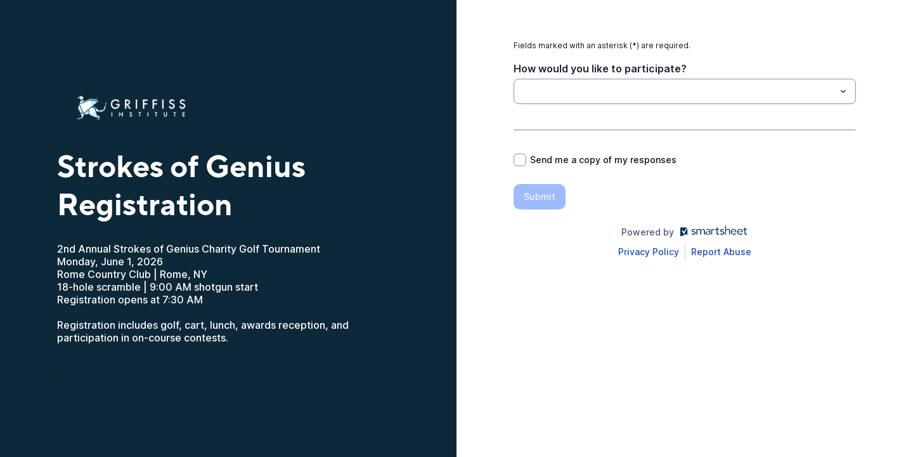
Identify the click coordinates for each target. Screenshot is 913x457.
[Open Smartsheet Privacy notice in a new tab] (649, 252)
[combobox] (685, 91)
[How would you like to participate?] (521, 91)
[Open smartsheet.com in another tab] (711, 232)
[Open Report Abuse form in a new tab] (721, 252)
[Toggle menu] (843, 91)
